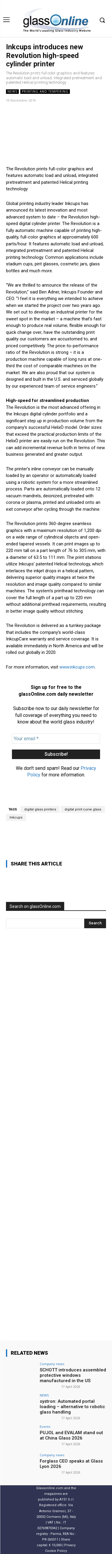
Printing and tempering (45, 91)
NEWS (12, 91)
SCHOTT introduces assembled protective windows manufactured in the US (73, 1375)
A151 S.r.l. (66, 1500)
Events (45, 1426)
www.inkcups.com (77, 667)
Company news (52, 1363)
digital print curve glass (83, 809)
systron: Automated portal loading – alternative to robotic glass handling (72, 1407)
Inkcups (16, 817)
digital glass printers (40, 809)
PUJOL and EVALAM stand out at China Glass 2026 (71, 1435)
